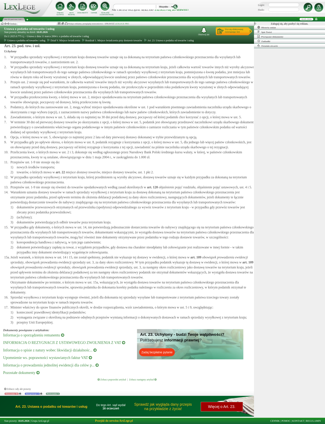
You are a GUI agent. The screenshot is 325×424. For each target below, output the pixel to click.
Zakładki (263, 41)
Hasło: (261, 9)
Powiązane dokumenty (270, 36)
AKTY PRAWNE (71, 14)
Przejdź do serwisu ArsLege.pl (114, 420)
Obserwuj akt (203, 31)
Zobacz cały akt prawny (17, 389)
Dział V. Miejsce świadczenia (63, 40)
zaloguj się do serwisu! (172, 10)
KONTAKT (298, 420)
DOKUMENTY (82, 13)
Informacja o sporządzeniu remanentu (33, 335)
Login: (261, 5)
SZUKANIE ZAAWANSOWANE (105, 14)
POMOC (286, 420)
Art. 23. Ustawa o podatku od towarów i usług (169, 40)
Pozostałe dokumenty (21, 373)
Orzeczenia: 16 (12, 394)
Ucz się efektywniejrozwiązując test (234, 30)
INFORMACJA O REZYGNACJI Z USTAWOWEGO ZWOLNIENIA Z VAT (64, 343)
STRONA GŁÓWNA (60, 14)
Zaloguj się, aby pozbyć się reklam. (289, 23)
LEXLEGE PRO (122, 24)
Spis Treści (264, 31)
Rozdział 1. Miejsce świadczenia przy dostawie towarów (112, 40)
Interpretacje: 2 (32, 394)
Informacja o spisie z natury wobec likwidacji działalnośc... (49, 350)
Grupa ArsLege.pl (40, 420)
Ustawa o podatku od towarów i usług (29, 28)
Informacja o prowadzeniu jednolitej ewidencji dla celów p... (51, 365)
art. (60, 172)
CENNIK (94, 13)
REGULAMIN (313, 420)
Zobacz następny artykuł (142, 379)
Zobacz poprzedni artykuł (112, 379)
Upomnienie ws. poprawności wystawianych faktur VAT (47, 358)
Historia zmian (266, 27)
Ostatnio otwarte (267, 45)
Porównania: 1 (53, 394)
